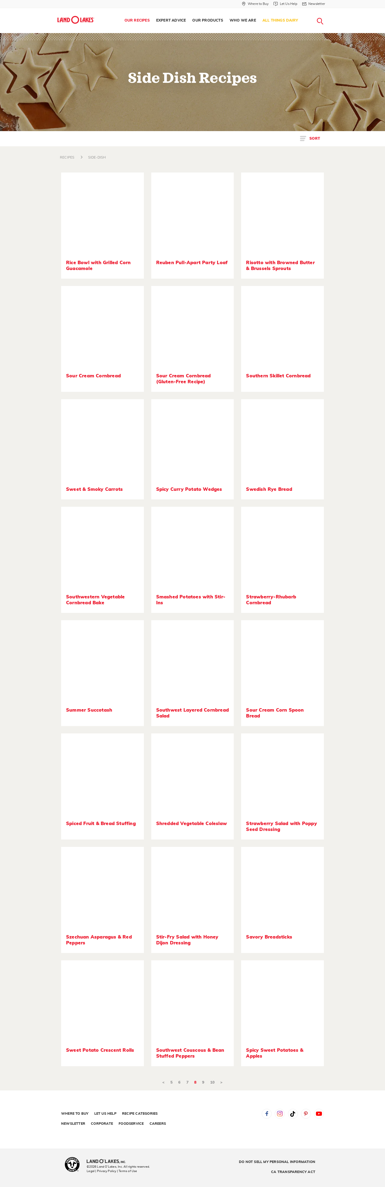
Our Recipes (137, 20)
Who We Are (243, 20)
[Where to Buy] (255, 4)
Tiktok (293, 1114)
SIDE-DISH (97, 157)
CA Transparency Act (293, 1172)
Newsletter (73, 1123)
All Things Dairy (280, 20)
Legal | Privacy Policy (101, 1171)
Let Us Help (105, 1113)
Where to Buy (74, 1113)
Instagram (280, 1114)
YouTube (319, 1114)
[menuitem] (137, 20)
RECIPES (67, 157)
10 (212, 1082)
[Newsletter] (314, 4)
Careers (158, 1123)
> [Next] (221, 1082)
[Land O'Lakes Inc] (108, 1161)
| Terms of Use (127, 1171)
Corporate (102, 1123)
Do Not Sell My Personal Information (277, 1162)
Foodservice (131, 1123)
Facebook (267, 1114)
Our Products (207, 20)
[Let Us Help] (285, 4)
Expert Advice (171, 20)
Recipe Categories (140, 1113)
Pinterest (306, 1114)
